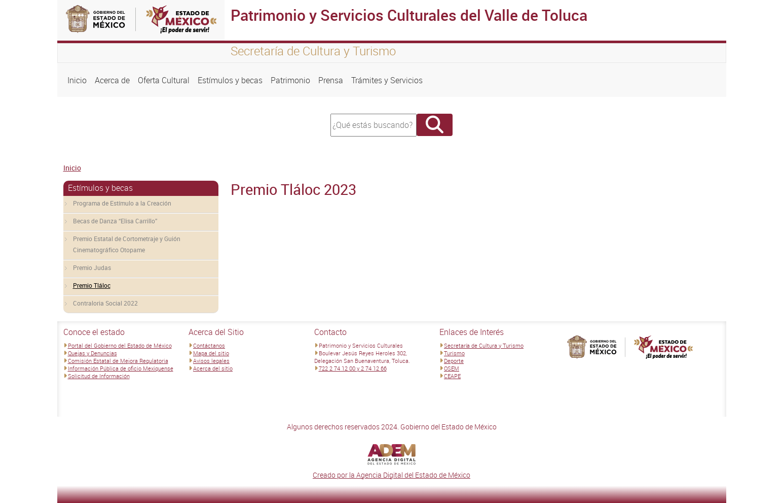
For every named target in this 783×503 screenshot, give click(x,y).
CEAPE (452, 376)
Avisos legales (211, 360)
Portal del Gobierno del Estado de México (120, 345)
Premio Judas (92, 267)
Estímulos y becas (230, 80)
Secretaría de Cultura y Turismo (484, 345)
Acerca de (112, 80)
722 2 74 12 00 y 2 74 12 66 (353, 368)
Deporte (454, 360)
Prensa (330, 80)
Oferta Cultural (164, 80)
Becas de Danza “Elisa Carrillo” (115, 221)
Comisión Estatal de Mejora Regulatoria (118, 360)
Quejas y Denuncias (92, 353)
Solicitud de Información (99, 376)
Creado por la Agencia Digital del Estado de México (391, 475)
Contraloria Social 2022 (105, 303)
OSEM (451, 368)
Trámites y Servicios (387, 80)
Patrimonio (290, 80)
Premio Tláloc (91, 285)
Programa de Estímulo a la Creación (122, 203)
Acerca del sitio (213, 368)
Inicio (77, 80)
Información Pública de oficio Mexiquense (120, 368)
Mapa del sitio (211, 353)
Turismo (454, 353)
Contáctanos (209, 345)
